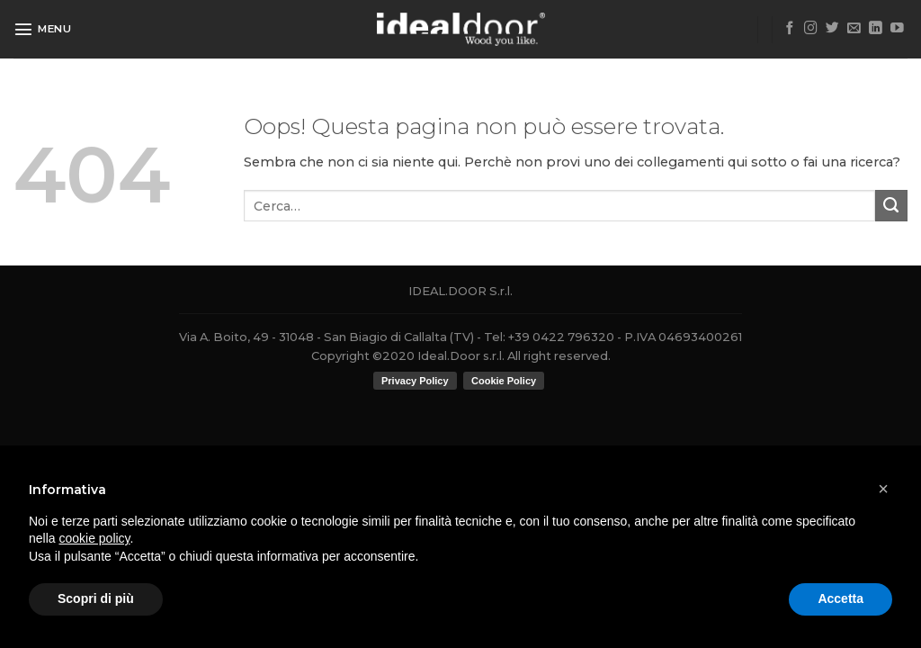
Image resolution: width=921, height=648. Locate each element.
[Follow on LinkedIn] (875, 29)
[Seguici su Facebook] (790, 29)
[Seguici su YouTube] (897, 29)
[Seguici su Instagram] (811, 29)
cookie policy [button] (94, 538)
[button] (883, 488)
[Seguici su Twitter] (832, 29)
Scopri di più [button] (96, 598)
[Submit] (891, 206)
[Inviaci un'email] (854, 29)
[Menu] (42, 29)
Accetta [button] (840, 598)
